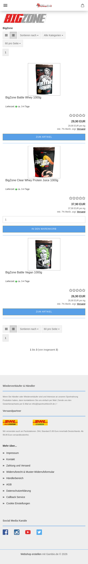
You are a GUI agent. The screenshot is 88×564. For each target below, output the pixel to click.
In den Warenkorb (43, 229)
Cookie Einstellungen (18, 503)
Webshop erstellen (31, 554)
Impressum (12, 453)
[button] (6, 35)
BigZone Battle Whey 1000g (23, 97)
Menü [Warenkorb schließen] (5, 5)
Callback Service (15, 497)
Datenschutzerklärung (18, 490)
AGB (9, 484)
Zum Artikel (44, 137)
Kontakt (10, 459)
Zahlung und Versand (18, 465)
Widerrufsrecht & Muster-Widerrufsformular (30, 471)
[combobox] (29, 35)
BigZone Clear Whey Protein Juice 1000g (31, 180)
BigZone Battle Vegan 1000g (23, 272)
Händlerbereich (14, 478)
